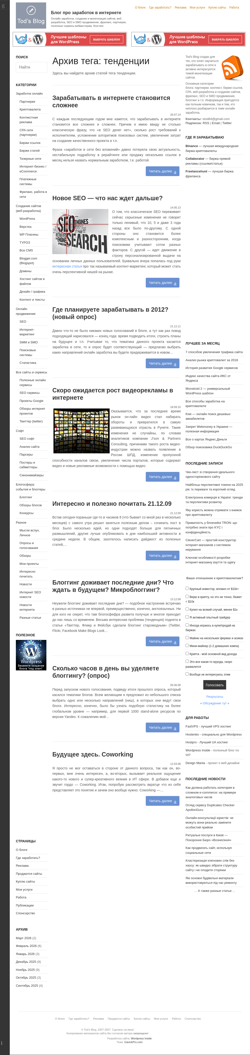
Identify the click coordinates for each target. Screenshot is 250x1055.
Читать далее (160, 171)
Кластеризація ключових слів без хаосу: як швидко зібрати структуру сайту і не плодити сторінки (211, 865)
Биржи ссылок (30, 143)
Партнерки (27, 101)
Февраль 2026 (26, 946)
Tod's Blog (31, 15)
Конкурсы (26, 513)
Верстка (25, 227)
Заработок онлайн (29, 93)
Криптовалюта (30, 109)
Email (216, 123)
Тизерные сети (30, 158)
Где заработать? (160, 7)
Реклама (180, 7)
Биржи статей (30, 150)
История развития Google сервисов (212, 368)
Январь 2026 (25, 954)
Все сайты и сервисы (31, 372)
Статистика (28, 363)
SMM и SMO (29, 342)
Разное (21, 522)
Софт (20, 431)
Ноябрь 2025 (25, 970)
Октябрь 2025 (26, 977)
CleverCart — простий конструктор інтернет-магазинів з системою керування (211, 544)
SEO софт (27, 438)
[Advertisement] (215, 260)
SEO (23, 321)
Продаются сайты (29, 874)
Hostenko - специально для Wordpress (214, 734)
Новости (26, 584)
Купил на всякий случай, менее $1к (214, 609)
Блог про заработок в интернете (86, 12)
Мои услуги (197, 7)
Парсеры (26, 454)
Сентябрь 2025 (27, 985)
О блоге (140, 7)
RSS (206, 123)
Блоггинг (26, 497)
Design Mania (195, 763)
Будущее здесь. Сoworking (92, 754)
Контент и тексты (32, 299)
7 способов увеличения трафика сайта (214, 352)
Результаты (214, 696)
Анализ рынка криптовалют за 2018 (212, 360)
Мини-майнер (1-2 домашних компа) (214, 646)
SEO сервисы (30, 393)
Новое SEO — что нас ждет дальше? (107, 198)
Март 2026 (23, 938)
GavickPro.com (133, 1042)
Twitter (226, 123)
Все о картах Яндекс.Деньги (206, 439)
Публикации (25, 905)
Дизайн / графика (32, 291)
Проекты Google (31, 401)
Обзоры (25, 555)
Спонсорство (25, 913)
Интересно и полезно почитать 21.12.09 (111, 503)
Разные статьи (30, 617)
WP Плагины (29, 234)
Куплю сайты (217, 7)
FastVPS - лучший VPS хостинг (208, 726)
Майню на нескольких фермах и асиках (216, 638)
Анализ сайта (30, 446)
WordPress (27, 218)
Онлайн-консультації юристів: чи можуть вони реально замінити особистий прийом (209, 822)
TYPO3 (25, 242)
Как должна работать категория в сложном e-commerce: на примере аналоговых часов (211, 792)
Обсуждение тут (215, 703)
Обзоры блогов (31, 505)
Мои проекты (29, 564)
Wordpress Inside (198, 750)
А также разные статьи (214, 891)
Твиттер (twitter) (31, 421)
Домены (25, 271)
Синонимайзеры (32, 475)
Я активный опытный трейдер (210, 617)
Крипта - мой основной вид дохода (213, 654)
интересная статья (67, 266)
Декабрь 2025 (26, 962)
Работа (234, 7)
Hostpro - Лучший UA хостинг (207, 742)
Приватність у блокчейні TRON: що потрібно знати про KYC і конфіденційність (211, 527)
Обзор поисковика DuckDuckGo (209, 447)
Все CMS (26, 250)
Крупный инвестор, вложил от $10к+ (214, 589)
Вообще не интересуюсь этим (210, 674)
